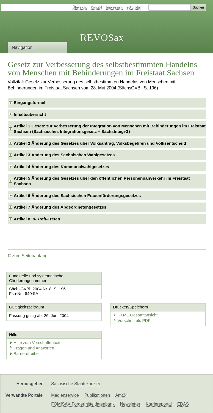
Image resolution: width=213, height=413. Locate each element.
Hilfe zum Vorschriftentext (34, 342)
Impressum (114, 7)
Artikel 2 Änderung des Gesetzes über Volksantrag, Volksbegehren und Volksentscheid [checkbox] (100, 143)
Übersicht (80, 7)
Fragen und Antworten (31, 348)
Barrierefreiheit (25, 353)
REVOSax (102, 37)
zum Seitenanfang (28, 255)
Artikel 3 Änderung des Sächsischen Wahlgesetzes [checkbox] (64, 154)
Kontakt (96, 7)
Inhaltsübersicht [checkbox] (30, 114)
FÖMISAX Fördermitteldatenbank (83, 404)
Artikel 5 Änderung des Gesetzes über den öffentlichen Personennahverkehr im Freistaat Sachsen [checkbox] (102, 181)
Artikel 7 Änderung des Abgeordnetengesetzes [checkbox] (60, 207)
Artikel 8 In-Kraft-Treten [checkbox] (37, 219)
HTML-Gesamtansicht (135, 315)
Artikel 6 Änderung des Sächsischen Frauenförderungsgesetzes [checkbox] (77, 195)
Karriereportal (158, 404)
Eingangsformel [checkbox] (29, 102)
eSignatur (134, 7)
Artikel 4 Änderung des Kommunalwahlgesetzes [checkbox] (61, 166)
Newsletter (130, 404)
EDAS (183, 404)
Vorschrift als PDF (131, 320)
